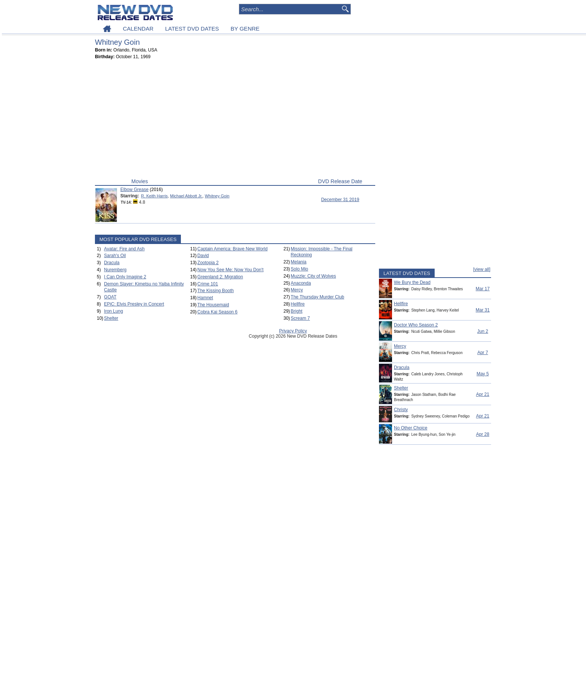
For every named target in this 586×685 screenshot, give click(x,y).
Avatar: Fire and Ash (124, 248)
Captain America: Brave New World (232, 248)
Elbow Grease (134, 189)
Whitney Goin (217, 196)
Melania (298, 262)
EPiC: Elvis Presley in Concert (134, 304)
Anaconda (301, 283)
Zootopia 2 (208, 262)
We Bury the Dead (412, 282)
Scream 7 (300, 318)
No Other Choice (410, 428)
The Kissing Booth (215, 290)
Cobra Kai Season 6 (217, 312)
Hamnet (205, 297)
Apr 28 (482, 434)
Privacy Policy (293, 331)
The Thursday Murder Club (317, 297)
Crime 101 (207, 284)
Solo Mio (299, 269)
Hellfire (298, 304)
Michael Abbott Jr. (186, 196)
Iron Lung (113, 311)
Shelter (111, 318)
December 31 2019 (340, 199)
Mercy (297, 290)
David (203, 255)
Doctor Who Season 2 (416, 325)
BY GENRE (245, 28)
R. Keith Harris (154, 196)
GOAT (110, 297)
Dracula (111, 262)
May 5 (482, 373)
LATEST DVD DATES (192, 28)
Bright (296, 311)
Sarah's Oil (115, 255)
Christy (401, 409)
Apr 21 (482, 394)
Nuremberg (115, 269)
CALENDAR (138, 28)
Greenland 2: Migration (220, 276)
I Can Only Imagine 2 (125, 276)
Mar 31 (483, 310)
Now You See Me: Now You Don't (230, 269)
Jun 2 (482, 331)
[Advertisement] (235, 120)
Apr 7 (482, 352)
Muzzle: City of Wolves (313, 276)
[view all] (481, 269)
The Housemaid (213, 304)
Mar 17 (483, 288)
